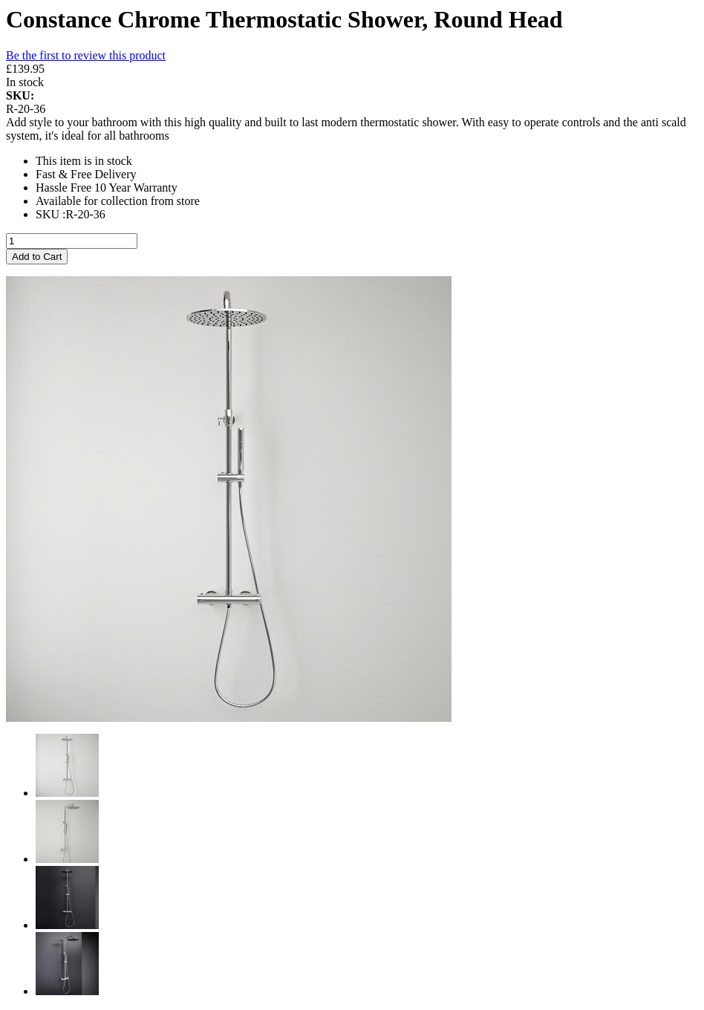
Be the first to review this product (86, 55)
